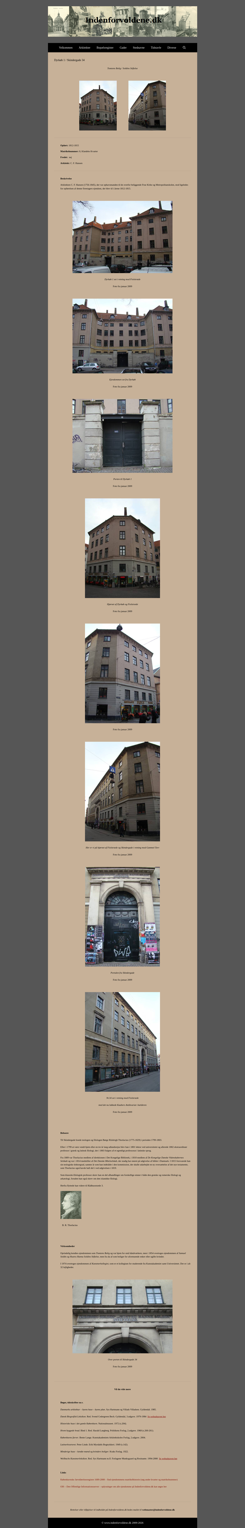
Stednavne (139, 47)
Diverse (172, 47)
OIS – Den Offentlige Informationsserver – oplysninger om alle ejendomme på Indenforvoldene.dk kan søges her (113, 1486)
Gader (123, 47)
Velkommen (65, 47)
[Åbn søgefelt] (184, 47)
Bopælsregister (105, 47)
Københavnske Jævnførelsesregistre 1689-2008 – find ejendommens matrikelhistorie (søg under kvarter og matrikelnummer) (119, 1479)
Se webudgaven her (157, 1416)
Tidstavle (156, 47)
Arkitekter (84, 47)
